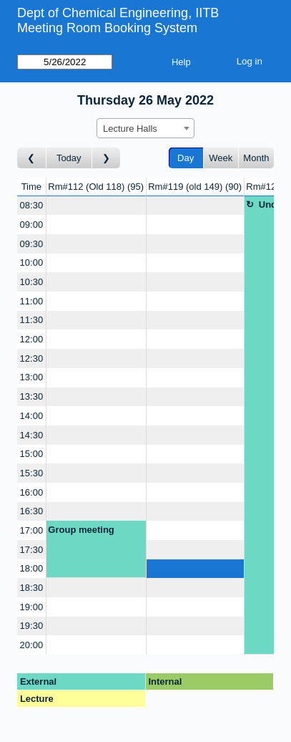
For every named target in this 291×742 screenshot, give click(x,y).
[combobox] (145, 128)
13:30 (32, 396)
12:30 (32, 358)
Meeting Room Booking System (107, 28)
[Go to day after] (106, 158)
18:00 (32, 568)
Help (181, 62)
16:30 (32, 511)
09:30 (32, 243)
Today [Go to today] (69, 158)
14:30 (32, 435)
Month (256, 158)
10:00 (32, 262)
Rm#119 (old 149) (195, 186)
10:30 (32, 281)
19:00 (32, 607)
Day (185, 158)
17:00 (32, 530)
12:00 (32, 339)
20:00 (32, 645)
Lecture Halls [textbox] (130, 128)
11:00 (32, 301)
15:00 (32, 453)
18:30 (32, 587)
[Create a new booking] (96, 206)
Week (220, 158)
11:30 (32, 319)
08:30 (32, 205)
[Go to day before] (31, 158)
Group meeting (81, 529)
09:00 (32, 224)
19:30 (32, 625)
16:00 (32, 492)
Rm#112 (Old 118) (96, 186)
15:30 (32, 473)
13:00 (32, 377)
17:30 (32, 549)
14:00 (32, 415)
